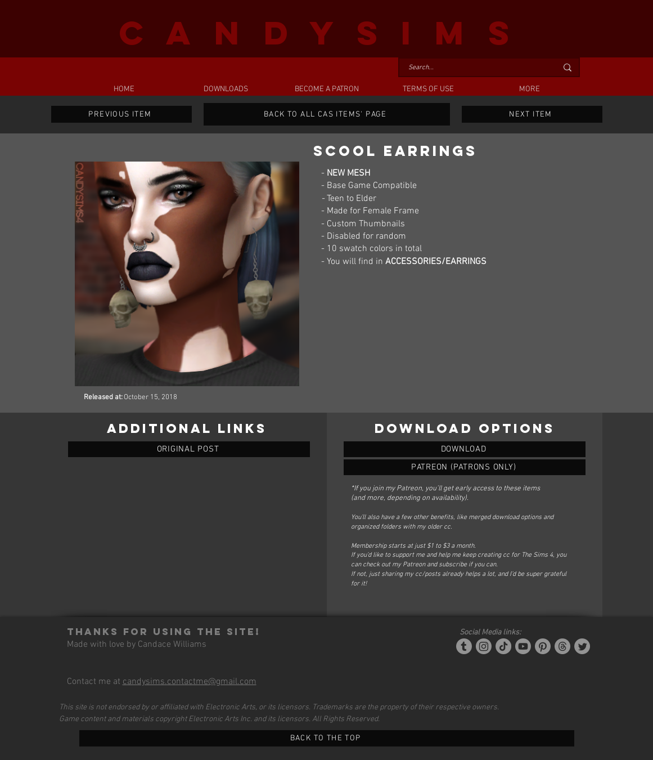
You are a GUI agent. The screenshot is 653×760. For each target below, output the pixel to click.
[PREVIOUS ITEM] (121, 114)
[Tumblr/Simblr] (464, 646)
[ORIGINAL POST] (189, 449)
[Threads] (562, 646)
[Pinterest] (543, 646)
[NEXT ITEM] (532, 114)
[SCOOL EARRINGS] (465, 449)
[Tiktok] (503, 646)
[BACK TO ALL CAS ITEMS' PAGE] (327, 114)
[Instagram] (484, 646)
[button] (225, 89)
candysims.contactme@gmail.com (189, 681)
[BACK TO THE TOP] (326, 738)
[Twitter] (582, 646)
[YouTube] (523, 646)
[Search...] (474, 68)
